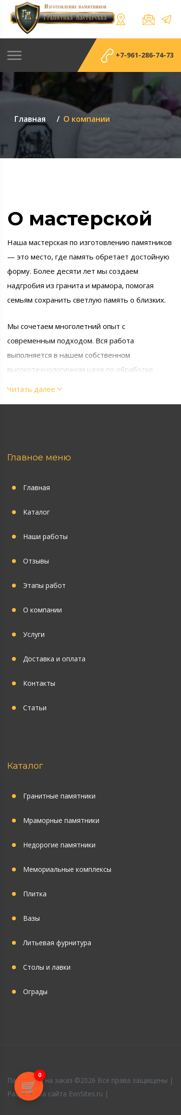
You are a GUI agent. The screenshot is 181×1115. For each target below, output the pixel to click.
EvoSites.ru (86, 1093)
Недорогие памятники (59, 844)
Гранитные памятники (59, 795)
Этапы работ (44, 585)
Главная (36, 487)
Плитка (35, 893)
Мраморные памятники (61, 820)
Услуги (34, 634)
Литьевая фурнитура (57, 942)
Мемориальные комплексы (67, 869)
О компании (42, 609)
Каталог (36, 511)
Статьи (35, 707)
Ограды (35, 991)
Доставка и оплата (54, 658)
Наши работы (45, 536)
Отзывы (36, 560)
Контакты (39, 683)
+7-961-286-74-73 (137, 55)
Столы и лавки (47, 967)
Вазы (31, 918)
